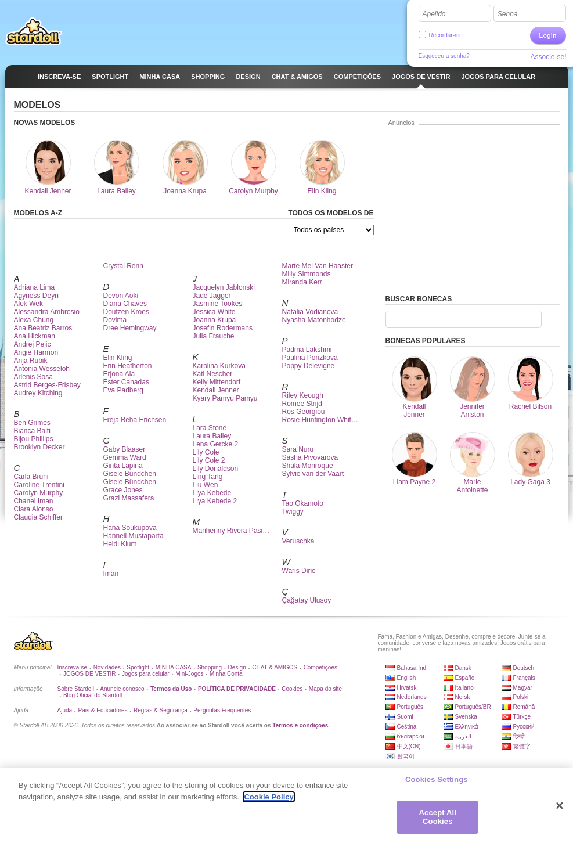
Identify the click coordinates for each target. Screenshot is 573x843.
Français (524, 678)
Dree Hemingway (130, 328)
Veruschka (298, 541)
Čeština (407, 726)
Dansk (463, 668)
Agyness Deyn (36, 295)
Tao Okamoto (302, 503)
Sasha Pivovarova (310, 457)
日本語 (464, 746)
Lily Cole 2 (209, 460)
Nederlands (412, 697)
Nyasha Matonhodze (314, 320)
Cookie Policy (268, 799)
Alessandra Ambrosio (47, 312)
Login (548, 35)
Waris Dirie (299, 571)
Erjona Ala (119, 374)
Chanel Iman (33, 501)
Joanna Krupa (214, 320)
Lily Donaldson (216, 468)
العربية (463, 736)
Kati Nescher (213, 374)
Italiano (464, 688)
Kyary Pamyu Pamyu (225, 398)
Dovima (115, 320)
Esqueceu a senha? (444, 56)
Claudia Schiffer (38, 517)
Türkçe (522, 717)
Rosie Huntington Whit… (320, 420)
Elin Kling (117, 358)
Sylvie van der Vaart (313, 474)
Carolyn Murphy (38, 493)
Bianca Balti (32, 431)
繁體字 (522, 746)
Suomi (405, 717)
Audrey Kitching (38, 393)
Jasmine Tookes (218, 304)
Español (465, 678)
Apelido (434, 14)
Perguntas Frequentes (222, 710)
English (406, 678)
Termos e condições (300, 725)
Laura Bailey (212, 436)
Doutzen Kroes (126, 312)
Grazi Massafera (128, 498)
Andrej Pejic (32, 344)
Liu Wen (205, 485)
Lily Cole (206, 452)
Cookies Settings (436, 782)
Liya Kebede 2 (215, 501)
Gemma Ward (124, 457)
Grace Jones (123, 490)
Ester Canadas (126, 382)
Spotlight (138, 667)
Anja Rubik (31, 360)
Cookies (292, 689)
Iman (111, 574)
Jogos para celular (146, 674)
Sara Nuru (298, 449)
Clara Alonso (33, 509)
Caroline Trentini (39, 485)
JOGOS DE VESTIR (89, 674)
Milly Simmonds (306, 274)
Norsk (462, 697)
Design (237, 667)
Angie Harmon (36, 352)
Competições (320, 667)
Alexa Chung (34, 320)
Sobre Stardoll (75, 689)
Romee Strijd (302, 403)
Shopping (209, 667)
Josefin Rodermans (223, 328)
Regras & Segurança (161, 710)
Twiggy (293, 511)
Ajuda (65, 710)
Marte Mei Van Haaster (318, 266)
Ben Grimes (32, 423)
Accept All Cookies (437, 820)
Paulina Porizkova (310, 358)
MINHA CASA (174, 667)
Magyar (522, 688)
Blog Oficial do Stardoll (92, 695)
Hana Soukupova (130, 528)
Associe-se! (548, 57)
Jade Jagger (212, 295)
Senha (508, 14)
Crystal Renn (123, 266)
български (410, 736)
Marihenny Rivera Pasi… (231, 531)
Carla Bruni (31, 477)
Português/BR (473, 707)
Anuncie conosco (122, 689)
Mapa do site (325, 689)
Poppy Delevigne (308, 366)
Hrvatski (407, 688)
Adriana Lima (34, 287)
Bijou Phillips (33, 439)
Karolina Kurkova (219, 366)
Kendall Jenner (216, 390)
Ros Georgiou (303, 412)
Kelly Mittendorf (217, 382)
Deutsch (524, 668)
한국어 (406, 756)
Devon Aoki (121, 295)
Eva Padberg (123, 390)
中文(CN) (409, 746)
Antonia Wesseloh (42, 369)
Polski (521, 697)
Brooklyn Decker (39, 447)
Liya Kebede (212, 493)
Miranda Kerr (302, 282)
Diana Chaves (125, 304)
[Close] (559, 809)
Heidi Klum (120, 544)
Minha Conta (226, 674)
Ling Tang (208, 477)
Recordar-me (446, 35)
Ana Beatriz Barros (43, 328)
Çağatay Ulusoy (306, 600)
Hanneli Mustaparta (133, 536)
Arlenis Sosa (33, 377)
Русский (524, 726)
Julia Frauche (214, 336)
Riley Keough (302, 395)
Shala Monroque (307, 466)
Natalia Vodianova (310, 312)
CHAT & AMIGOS (274, 667)
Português (410, 707)
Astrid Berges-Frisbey (47, 385)
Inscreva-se (72, 667)
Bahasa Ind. (412, 668)
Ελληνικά (466, 726)
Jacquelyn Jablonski (224, 287)
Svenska (466, 717)
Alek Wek (28, 304)
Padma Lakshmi (307, 349)
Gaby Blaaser (124, 449)
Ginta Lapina (123, 466)
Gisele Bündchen (129, 474)
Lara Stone (210, 428)
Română (524, 707)
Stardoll (33, 31)
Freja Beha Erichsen (135, 420)
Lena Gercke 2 (216, 444)
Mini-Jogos (189, 674)
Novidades (107, 667)
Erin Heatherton (127, 366)
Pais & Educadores (103, 710)
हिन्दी (519, 736)
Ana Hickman (34, 336)
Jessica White (214, 312)
